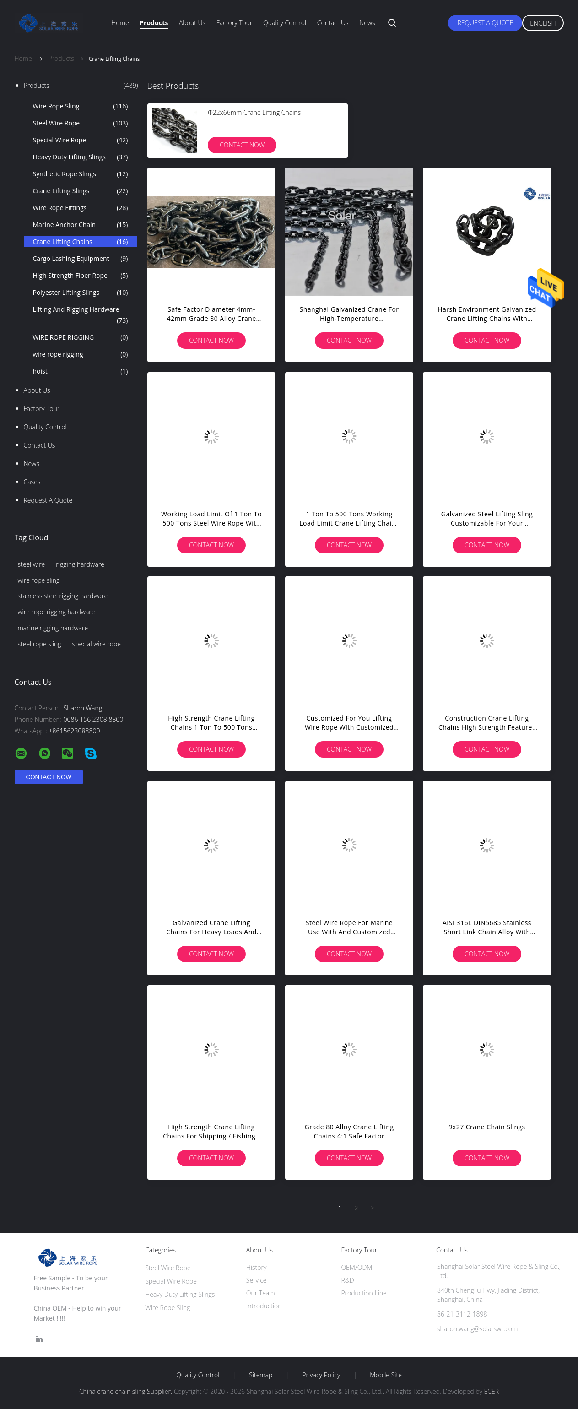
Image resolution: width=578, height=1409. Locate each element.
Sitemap (260, 1375)
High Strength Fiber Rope (80, 275)
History (256, 1267)
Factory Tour (234, 22)
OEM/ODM (356, 1267)
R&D (347, 1280)
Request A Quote (485, 22)
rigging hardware (80, 564)
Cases (32, 481)
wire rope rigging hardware (56, 611)
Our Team (260, 1293)
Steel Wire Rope (80, 123)
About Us (192, 22)
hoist (80, 371)
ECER (491, 1391)
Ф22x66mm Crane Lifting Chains (254, 112)
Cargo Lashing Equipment (80, 258)
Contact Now (242, 145)
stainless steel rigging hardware (63, 595)
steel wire (31, 564)
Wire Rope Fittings (80, 207)
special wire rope (96, 643)
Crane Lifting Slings (80, 190)
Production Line (363, 1293)
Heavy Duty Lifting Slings (80, 157)
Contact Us (333, 22)
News (367, 22)
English (543, 23)
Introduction (264, 1305)
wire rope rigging (80, 354)
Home (120, 22)
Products (154, 22)
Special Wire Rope (80, 140)
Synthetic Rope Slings (80, 173)
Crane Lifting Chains (80, 241)
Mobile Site (385, 1375)
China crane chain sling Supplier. (126, 1391)
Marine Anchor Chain (80, 224)
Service (256, 1280)
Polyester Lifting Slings (80, 292)
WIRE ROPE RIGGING (80, 337)
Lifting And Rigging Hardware (80, 315)
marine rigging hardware (53, 627)
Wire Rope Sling (80, 106)
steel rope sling (39, 643)
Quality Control (284, 22)
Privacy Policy (321, 1375)
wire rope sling (39, 580)
